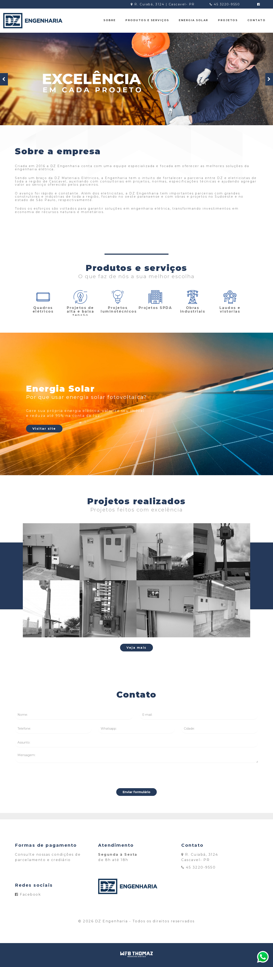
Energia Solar (193, 20)
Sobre (109, 20)
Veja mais (136, 648)
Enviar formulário (136, 792)
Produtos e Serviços (147, 20)
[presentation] (136, 775)
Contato (256, 20)
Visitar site (44, 429)
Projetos (228, 20)
